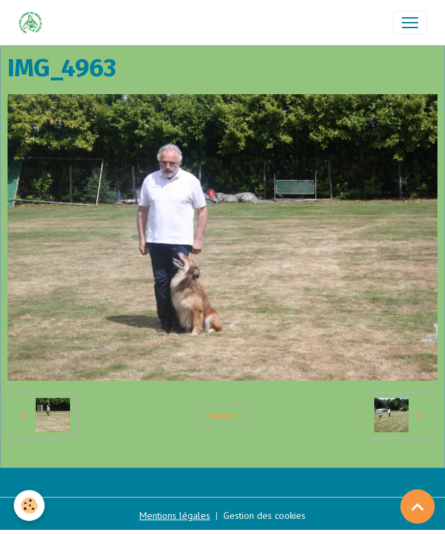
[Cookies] (29, 505)
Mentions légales (174, 515)
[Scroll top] (417, 506)
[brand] (33, 22)
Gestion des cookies (264, 515)
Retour (222, 415)
